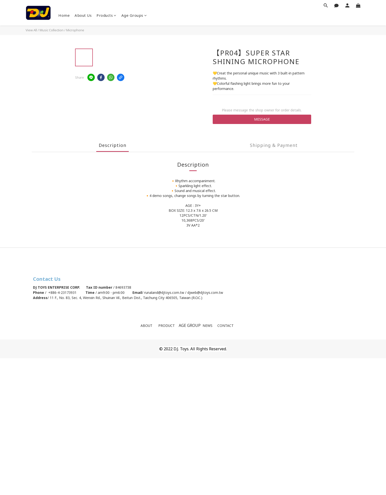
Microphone (75, 30)
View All (31, 30)
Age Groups (134, 15)
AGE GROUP (190, 325)
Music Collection (52, 30)
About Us (83, 15)
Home (64, 15)
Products (106, 15)
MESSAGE (262, 119)
